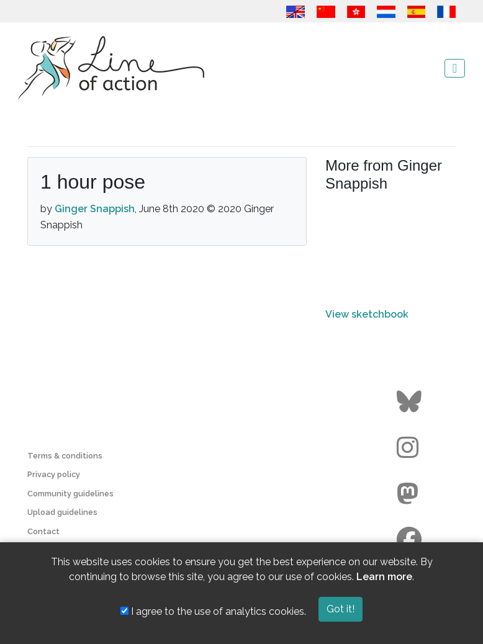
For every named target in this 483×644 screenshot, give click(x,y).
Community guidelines (70, 493)
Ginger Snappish (95, 209)
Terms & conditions (64, 455)
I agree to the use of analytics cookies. (213, 611)
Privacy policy (53, 474)
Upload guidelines (62, 512)
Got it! (340, 609)
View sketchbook (367, 314)
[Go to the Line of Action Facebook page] (411, 540)
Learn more (384, 577)
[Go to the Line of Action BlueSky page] (411, 402)
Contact (43, 531)
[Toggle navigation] (455, 68)
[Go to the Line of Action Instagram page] (411, 448)
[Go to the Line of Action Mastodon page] (411, 494)
